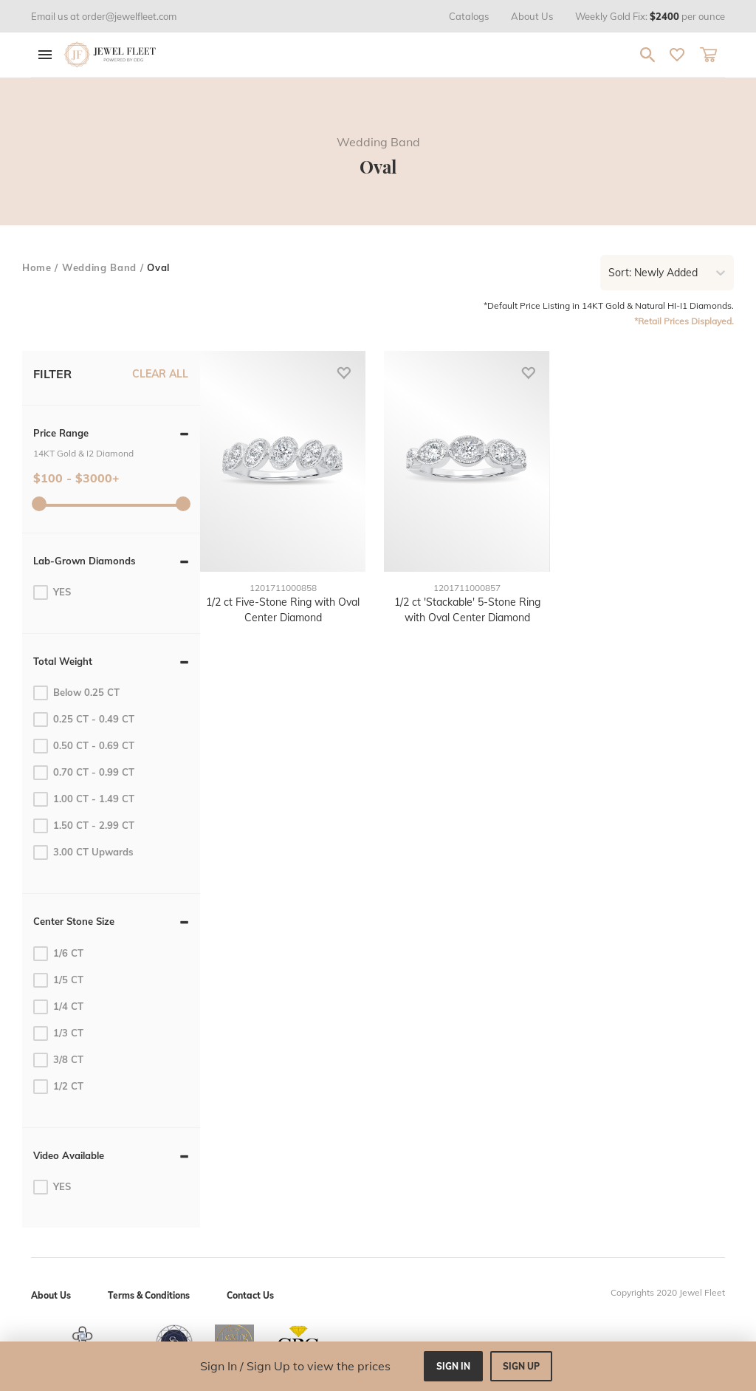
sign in (453, 1366)
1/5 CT (58, 980)
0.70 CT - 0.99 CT (83, 772)
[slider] (39, 503)
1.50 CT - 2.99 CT (83, 825)
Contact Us (250, 1295)
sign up (521, 1366)
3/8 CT (58, 1060)
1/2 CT (58, 1086)
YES (52, 592)
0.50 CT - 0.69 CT (83, 746)
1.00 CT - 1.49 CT (83, 799)
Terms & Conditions (149, 1295)
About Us (51, 1295)
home (37, 267)
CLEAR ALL (160, 373)
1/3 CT (58, 1033)
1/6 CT (58, 953)
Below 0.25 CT (76, 693)
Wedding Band (99, 267)
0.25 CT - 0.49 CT (83, 719)
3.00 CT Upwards (83, 852)
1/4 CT (58, 1006)
